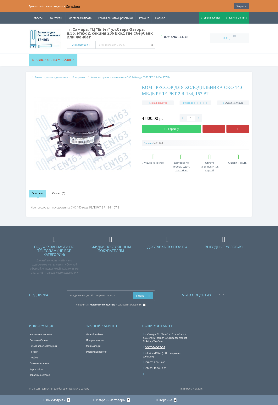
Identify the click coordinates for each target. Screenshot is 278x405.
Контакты (161, 18)
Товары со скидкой (40, 375)
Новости (141, 18)
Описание (37, 193)
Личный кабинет (95, 334)
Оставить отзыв (234, 102)
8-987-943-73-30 (154, 347)
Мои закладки (93, 346)
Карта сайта (36, 369)
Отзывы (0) (58, 193)
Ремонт (107, 18)
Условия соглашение (41, 334)
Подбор (125, 18)
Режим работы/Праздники (78, 18)
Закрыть (241, 6)
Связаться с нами (39, 363)
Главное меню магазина (53, 59)
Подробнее (73, 6)
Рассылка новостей (96, 352)
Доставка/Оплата (42, 18)
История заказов (95, 340)
